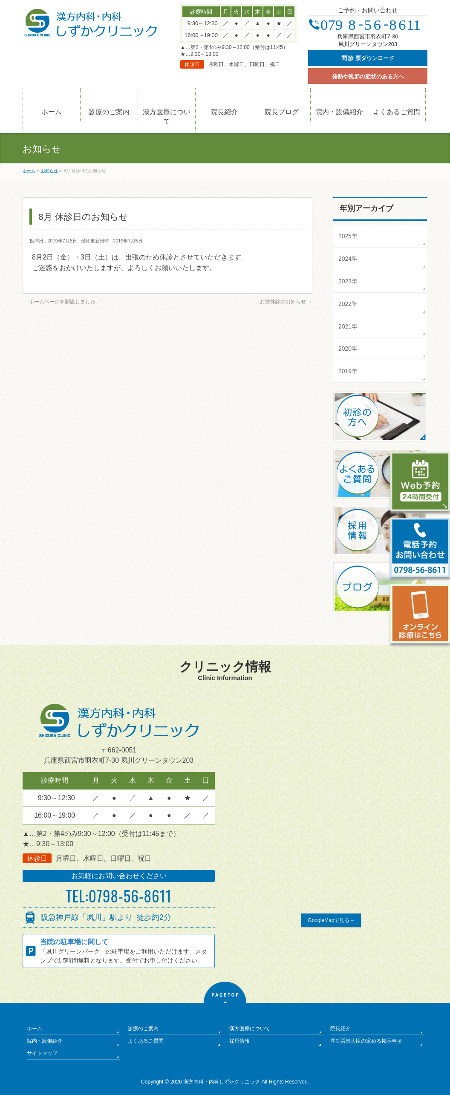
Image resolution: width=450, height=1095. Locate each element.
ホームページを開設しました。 (62, 302)
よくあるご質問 (146, 1041)
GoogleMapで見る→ (331, 920)
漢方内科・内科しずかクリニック (221, 1082)
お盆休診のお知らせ (286, 302)
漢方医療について (249, 1029)
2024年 (348, 258)
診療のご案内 (143, 1029)
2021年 (348, 326)
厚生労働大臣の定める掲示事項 (366, 1041)
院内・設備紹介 (45, 1041)
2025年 (348, 236)
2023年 (348, 281)
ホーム (34, 1029)
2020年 (348, 348)
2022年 (348, 303)
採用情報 (239, 1041)
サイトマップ (42, 1053)
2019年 (348, 371)
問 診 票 (367, 58)
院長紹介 (340, 1029)
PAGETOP (225, 995)
